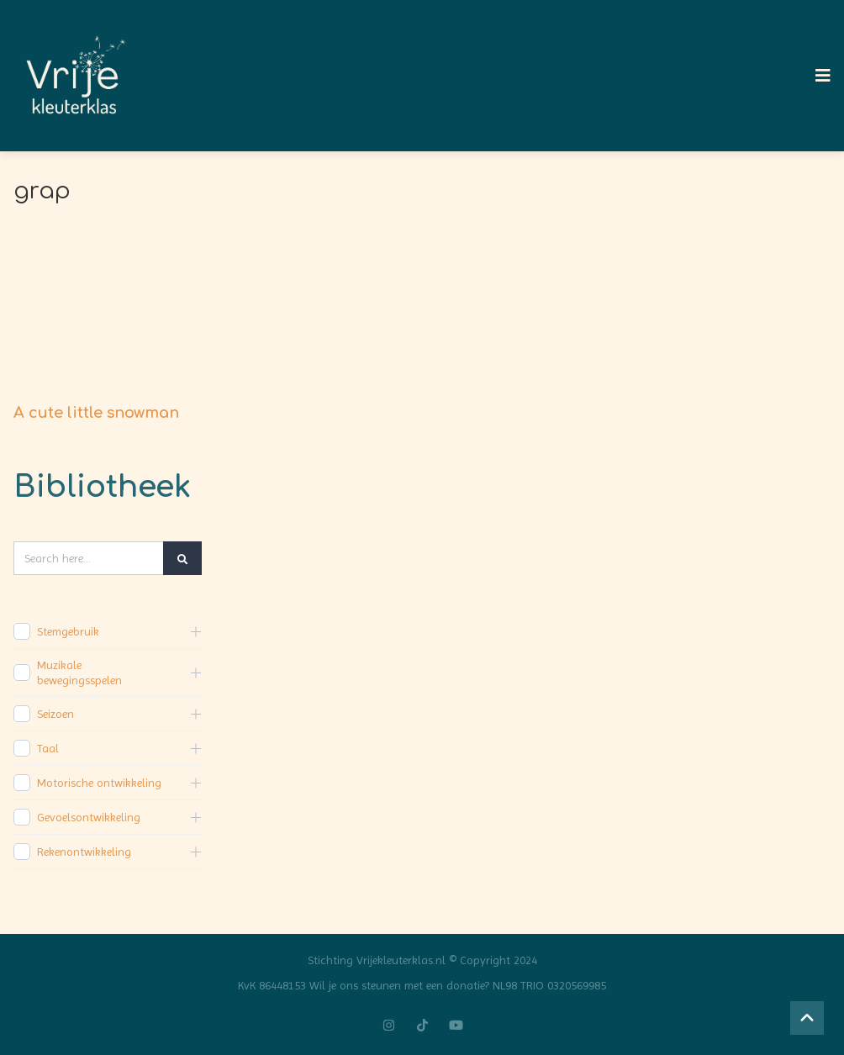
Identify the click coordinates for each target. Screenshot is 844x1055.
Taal (48, 748)
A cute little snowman (96, 412)
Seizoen (55, 713)
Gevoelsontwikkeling (88, 817)
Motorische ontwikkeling (99, 782)
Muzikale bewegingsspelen (79, 672)
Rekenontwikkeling (84, 851)
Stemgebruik (68, 631)
